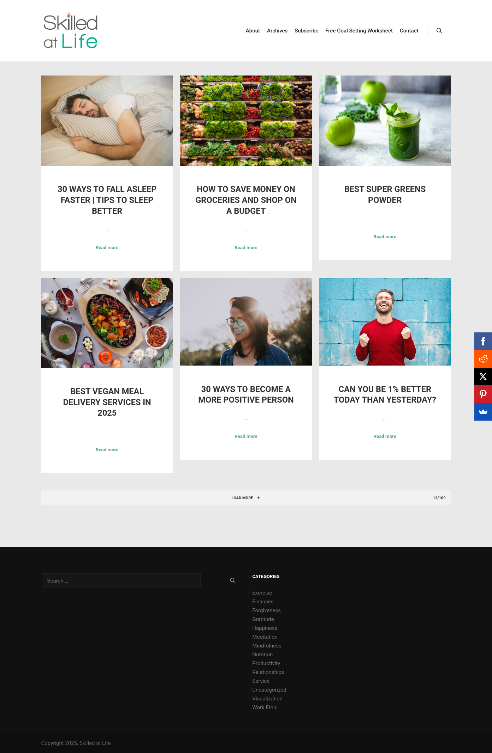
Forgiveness (266, 610)
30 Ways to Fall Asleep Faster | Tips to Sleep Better (107, 200)
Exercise (262, 593)
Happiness (264, 628)
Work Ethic (264, 707)
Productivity (266, 663)
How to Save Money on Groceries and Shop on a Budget (245, 200)
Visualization (267, 698)
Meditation (265, 637)
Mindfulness (266, 646)
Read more (107, 247)
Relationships (268, 672)
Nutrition (262, 654)
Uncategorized (269, 690)
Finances (262, 601)
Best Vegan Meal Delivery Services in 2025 (107, 402)
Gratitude (263, 619)
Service (260, 681)
